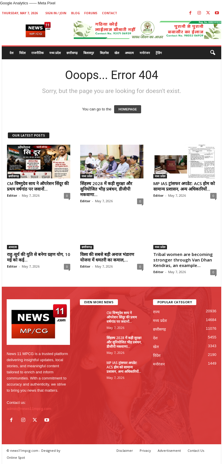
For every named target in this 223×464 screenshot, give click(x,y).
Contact (109, 13)
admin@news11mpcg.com (29, 408)
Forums (90, 13)
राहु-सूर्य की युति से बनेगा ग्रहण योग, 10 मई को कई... (38, 257)
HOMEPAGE (127, 109)
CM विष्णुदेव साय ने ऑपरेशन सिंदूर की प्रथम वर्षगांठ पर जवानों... (38, 186)
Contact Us (196, 450)
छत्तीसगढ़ (72, 53)
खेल (116, 53)
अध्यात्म (129, 53)
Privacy (145, 450)
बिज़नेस (104, 53)
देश (11, 53)
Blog (75, 13)
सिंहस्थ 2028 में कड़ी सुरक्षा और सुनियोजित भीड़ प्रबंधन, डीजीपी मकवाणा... (106, 188)
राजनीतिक (37, 53)
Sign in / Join (55, 13)
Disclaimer (124, 450)
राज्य (156, 312)
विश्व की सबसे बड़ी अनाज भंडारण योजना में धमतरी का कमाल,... (107, 257)
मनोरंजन (145, 53)
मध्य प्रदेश (55, 53)
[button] (212, 52)
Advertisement (169, 450)
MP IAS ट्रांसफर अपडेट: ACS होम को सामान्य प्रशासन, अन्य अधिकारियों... (184, 186)
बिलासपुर (88, 53)
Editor (12, 195)
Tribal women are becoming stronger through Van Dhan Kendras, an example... (183, 259)
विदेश (22, 53)
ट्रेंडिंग (159, 53)
